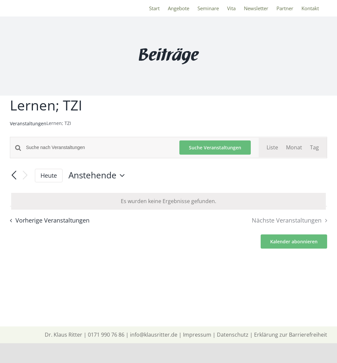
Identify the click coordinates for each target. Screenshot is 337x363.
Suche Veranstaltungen (215, 147)
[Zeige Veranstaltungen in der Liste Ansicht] (272, 147)
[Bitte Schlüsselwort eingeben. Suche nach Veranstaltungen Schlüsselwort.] (98, 147)
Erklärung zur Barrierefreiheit (290, 334)
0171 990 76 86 (106, 334)
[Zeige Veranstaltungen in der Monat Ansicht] (294, 147)
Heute (48, 175)
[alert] (168, 201)
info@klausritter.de (153, 334)
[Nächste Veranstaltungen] (25, 175)
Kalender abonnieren (294, 241)
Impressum (197, 334)
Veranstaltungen (28, 123)
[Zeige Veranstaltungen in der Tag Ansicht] (314, 147)
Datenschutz (232, 334)
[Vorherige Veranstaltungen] (14, 175)
